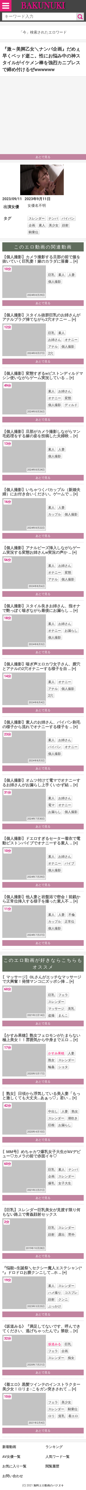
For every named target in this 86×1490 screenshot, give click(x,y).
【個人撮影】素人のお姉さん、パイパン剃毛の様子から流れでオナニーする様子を (41, 724)
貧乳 (61, 1416)
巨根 (51, 1125)
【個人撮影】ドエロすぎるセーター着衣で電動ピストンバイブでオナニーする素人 (41, 840)
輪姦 (51, 1067)
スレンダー (37, 218)
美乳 (71, 1008)
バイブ (69, 863)
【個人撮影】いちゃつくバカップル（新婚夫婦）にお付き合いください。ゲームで (41, 492)
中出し (53, 1111)
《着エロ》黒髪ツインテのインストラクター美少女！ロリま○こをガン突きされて (41, 1386)
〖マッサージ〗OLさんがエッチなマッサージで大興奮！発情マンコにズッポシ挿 (41, 979)
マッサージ (56, 1008)
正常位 (69, 921)
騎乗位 (33, 232)
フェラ (63, 995)
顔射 (65, 225)
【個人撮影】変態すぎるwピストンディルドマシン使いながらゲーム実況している (42, 375)
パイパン (68, 218)
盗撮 (51, 1015)
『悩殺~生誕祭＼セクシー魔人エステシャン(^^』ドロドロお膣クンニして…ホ (42, 1270)
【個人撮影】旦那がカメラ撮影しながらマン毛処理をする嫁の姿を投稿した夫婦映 (41, 433)
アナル (53, 346)
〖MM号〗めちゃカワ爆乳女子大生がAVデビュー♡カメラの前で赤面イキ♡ (41, 1154)
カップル (54, 514)
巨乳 (51, 275)
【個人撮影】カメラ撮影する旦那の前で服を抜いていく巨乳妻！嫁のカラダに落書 (41, 259)
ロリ (51, 1416)
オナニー (71, 339)
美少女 (53, 225)
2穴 (50, 353)
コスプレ (71, 1292)
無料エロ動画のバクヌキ (48, 1485)
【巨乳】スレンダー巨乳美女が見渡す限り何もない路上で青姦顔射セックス (41, 1212)
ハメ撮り (54, 1292)
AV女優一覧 (11, 1457)
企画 (32, 225)
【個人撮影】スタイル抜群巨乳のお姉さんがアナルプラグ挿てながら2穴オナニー (41, 317)
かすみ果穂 (56, 1053)
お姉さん (54, 339)
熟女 (51, 1060)
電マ (51, 805)
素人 (42, 225)
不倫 (71, 914)
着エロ (73, 1416)
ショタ (63, 1067)
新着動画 (9, 1447)
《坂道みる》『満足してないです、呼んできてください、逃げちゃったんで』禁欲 (41, 1328)
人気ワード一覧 (57, 1457)
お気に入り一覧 (14, 1466)
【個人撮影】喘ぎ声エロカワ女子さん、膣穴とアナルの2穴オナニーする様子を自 (41, 666)
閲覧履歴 (52, 1466)
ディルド (71, 405)
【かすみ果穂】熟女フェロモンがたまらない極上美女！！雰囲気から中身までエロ (41, 1037)
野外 (71, 1234)
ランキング (54, 1447)
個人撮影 (54, 281)
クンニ (63, 1299)
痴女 (71, 1358)
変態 (68, 398)
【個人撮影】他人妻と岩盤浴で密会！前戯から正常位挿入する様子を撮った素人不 (41, 899)
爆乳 (51, 1183)
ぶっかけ (54, 1306)
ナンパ (53, 218)
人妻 (71, 275)
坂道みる (54, 1344)
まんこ (63, 1015)
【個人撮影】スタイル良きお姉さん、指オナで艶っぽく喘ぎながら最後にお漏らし (41, 608)
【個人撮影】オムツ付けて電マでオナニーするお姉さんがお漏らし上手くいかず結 (41, 782)
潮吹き (73, 1118)
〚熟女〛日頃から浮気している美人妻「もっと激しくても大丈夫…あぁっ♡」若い (41, 1095)
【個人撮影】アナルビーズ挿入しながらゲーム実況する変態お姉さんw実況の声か (41, 550)
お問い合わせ (12, 1476)
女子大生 (64, 1183)
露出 (61, 1234)
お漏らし (71, 630)
